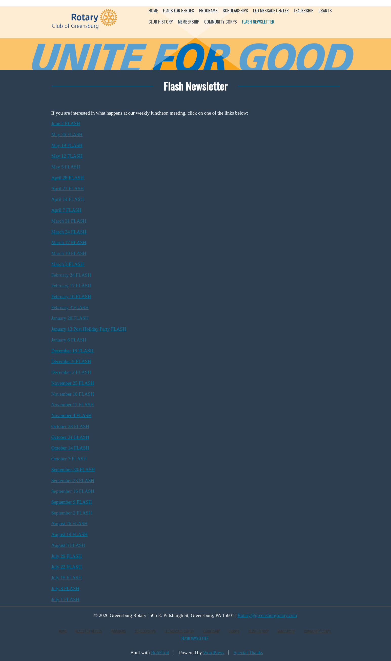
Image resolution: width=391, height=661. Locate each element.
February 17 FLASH (71, 285)
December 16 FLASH (72, 350)
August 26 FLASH (69, 523)
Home (153, 10)
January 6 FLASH (68, 340)
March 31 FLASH (68, 221)
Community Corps (220, 21)
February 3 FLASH (70, 307)
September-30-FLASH (73, 469)
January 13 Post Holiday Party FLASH (88, 329)
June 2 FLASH (65, 123)
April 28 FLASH (67, 177)
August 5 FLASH (68, 545)
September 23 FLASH (72, 480)
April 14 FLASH (67, 199)
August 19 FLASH (69, 534)
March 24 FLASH (68, 231)
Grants (325, 10)
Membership (188, 21)
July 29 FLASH (66, 556)
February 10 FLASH (71, 296)
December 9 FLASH (71, 361)
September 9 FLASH (71, 502)
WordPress (213, 652)
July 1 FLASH (65, 599)
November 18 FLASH (72, 394)
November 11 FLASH (72, 404)
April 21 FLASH (67, 188)
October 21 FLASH (70, 437)
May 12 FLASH (67, 156)
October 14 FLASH (70, 448)
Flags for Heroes (178, 10)
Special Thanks (248, 652)
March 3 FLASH (67, 264)
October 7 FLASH (69, 458)
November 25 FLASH (72, 383)
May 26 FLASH (67, 134)
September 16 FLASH (72, 491)
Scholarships (235, 10)
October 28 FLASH (70, 426)
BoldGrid (160, 652)
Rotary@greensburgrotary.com (267, 615)
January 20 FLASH (70, 318)
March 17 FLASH (68, 242)
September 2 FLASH (71, 513)
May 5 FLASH (65, 166)
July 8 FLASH (65, 588)
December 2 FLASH (71, 372)
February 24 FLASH (71, 275)
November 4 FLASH (71, 415)
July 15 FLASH (66, 577)
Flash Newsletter (258, 21)
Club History (161, 21)
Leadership (303, 10)
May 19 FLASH (67, 145)
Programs (208, 10)
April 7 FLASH (66, 210)
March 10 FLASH (68, 253)
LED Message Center (271, 10)
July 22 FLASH (66, 566)
